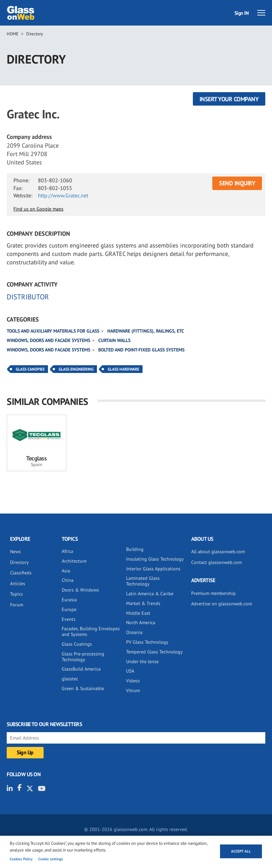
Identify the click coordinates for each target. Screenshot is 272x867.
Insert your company (229, 99)
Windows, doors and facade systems (48, 340)
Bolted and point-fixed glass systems (141, 350)
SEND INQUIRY (237, 183)
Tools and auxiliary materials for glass (53, 331)
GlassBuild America (81, 669)
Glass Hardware (123, 369)
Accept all (241, 851)
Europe (69, 609)
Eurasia (69, 600)
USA (130, 671)
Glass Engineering (76, 369)
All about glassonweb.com (218, 552)
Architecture (74, 561)
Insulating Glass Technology (155, 559)
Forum (16, 605)
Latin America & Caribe (149, 594)
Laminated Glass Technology (143, 581)
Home (12, 34)
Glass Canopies (30, 369)
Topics (16, 594)
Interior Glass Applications (153, 569)
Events (68, 619)
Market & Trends (143, 603)
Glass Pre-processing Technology (83, 657)
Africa (67, 551)
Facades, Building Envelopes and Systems (91, 631)
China (67, 580)
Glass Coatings (77, 644)
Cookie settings (50, 859)
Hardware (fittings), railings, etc (145, 331)
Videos (133, 681)
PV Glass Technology (147, 642)
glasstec (70, 679)
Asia (66, 571)
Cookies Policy (21, 859)
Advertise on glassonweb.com (221, 604)
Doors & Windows (80, 590)
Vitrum (133, 690)
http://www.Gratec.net (63, 195)
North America (140, 622)
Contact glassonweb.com (216, 562)
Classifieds (21, 573)
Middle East (138, 613)
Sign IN (241, 13)
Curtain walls (114, 340)
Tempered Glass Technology (154, 652)
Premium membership (213, 593)
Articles (17, 583)
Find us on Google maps (38, 209)
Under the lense (142, 661)
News (15, 552)
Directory (34, 34)
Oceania (134, 632)
